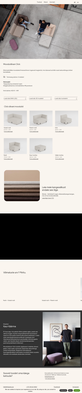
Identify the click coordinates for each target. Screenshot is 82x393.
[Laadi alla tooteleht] (77, 99)
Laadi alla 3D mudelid (36, 98)
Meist (46, 2)
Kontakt (52, 2)
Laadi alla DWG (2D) (10, 98)
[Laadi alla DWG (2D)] (26, 99)
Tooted (39, 2)
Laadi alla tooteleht (61, 98)
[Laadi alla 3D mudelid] (51, 99)
